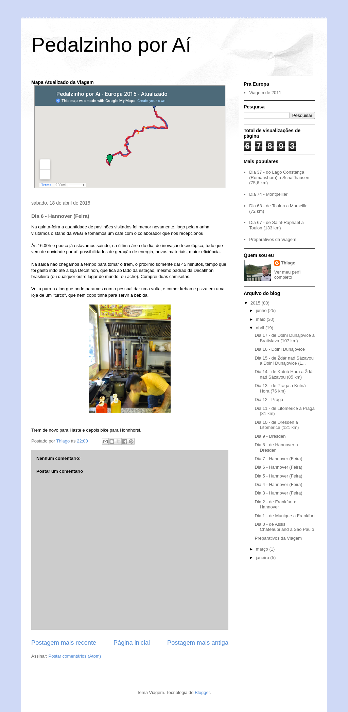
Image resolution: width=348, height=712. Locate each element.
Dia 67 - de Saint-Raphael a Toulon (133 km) (276, 225)
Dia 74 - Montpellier (268, 194)
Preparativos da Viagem (272, 239)
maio (261, 319)
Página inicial (132, 642)
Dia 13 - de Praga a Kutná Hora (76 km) (280, 388)
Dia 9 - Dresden (270, 436)
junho (262, 310)
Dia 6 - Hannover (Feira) (278, 467)
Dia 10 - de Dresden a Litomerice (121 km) (277, 425)
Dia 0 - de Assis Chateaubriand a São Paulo (284, 527)
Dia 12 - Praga (269, 399)
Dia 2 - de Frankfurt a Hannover (275, 504)
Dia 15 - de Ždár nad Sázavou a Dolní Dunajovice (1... (284, 360)
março (262, 549)
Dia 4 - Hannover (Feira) (278, 484)
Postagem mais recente (63, 642)
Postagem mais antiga (197, 642)
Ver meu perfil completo (287, 275)
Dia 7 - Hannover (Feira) (278, 458)
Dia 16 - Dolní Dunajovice (279, 349)
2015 (256, 303)
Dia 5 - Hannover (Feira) (278, 476)
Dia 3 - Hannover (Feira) (278, 493)
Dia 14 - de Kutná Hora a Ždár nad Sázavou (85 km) (284, 374)
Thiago (288, 262)
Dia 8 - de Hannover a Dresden (276, 447)
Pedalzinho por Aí (111, 44)
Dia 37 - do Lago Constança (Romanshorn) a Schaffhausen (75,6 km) (279, 177)
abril (260, 327)
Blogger (202, 692)
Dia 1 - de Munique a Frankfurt (284, 515)
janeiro (263, 557)
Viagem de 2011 (265, 92)
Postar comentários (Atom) (75, 656)
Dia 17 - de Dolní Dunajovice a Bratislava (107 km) (284, 338)
